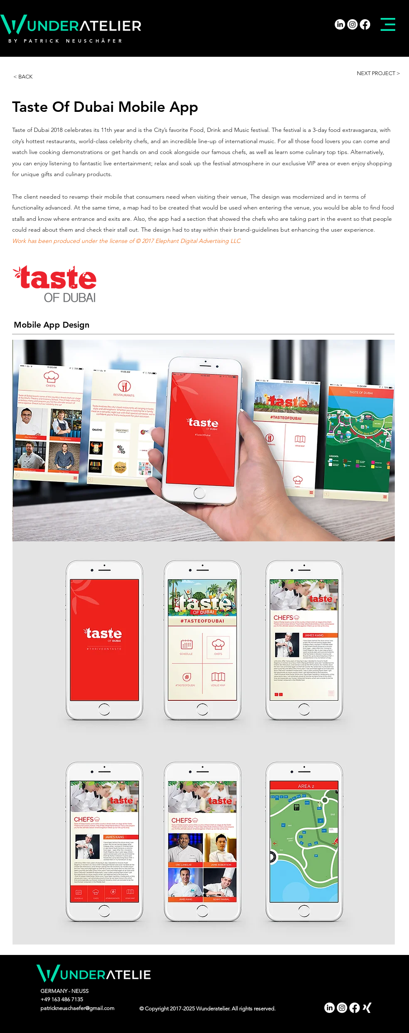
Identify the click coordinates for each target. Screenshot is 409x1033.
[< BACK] (31, 76)
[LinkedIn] (340, 24)
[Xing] (367, 1008)
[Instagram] (352, 24)
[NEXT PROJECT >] (379, 73)
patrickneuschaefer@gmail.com (77, 1008)
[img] (204, 440)
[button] (388, 24)
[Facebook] (365, 24)
